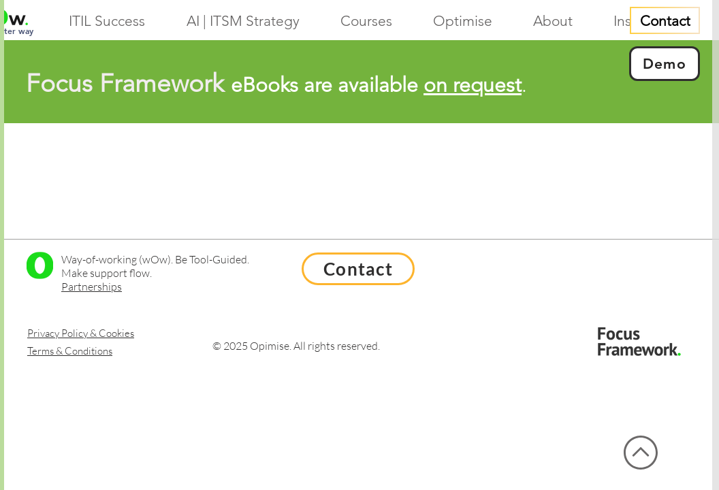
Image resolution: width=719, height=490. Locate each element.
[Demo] (664, 63)
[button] (376, 21)
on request (473, 85)
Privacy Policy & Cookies (80, 333)
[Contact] (665, 20)
